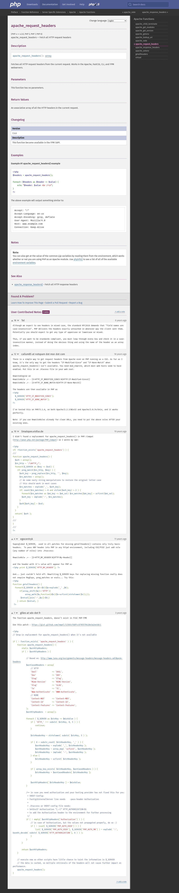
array (48, 56)
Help (82, 4)
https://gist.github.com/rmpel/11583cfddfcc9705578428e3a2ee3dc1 (66, 625)
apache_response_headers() (28, 284)
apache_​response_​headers (148, 47)
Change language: (98, 20)
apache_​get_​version (144, 31)
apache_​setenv (142, 51)
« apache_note (129, 12)
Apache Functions (87, 12)
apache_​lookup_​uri (144, 37)
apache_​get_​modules (145, 27)
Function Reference (30, 12)
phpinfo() (78, 259)
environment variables (24, 262)
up (12, 320)
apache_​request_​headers (147, 44)
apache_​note (141, 41)
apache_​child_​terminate (146, 24)
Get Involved (68, 4)
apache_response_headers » (155, 12)
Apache (72, 12)
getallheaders (142, 54)
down (18, 320)
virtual (138, 57)
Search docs (136, 4)
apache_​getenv (142, 34)
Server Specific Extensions (54, 12)
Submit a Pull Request (56, 302)
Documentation (50, 4)
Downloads (32, 4)
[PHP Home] (15, 4)
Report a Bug (75, 302)
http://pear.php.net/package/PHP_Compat (35, 440)
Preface (14, 12)
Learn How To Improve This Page (27, 302)
